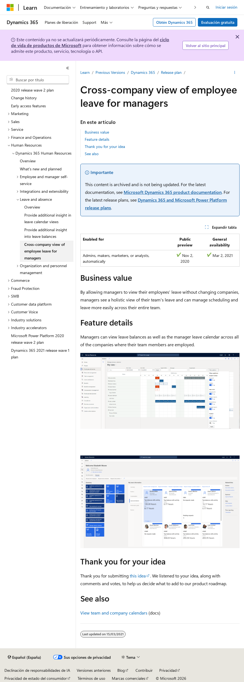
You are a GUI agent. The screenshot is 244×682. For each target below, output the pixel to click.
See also (92, 153)
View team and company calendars (113, 613)
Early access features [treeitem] (28, 105)
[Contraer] (67, 68)
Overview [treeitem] (28, 160)
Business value (97, 132)
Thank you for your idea (105, 146)
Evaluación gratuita (217, 22)
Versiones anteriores (94, 670)
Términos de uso (91, 678)
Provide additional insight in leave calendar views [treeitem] (47, 218)
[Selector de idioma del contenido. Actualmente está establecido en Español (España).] (24, 657)
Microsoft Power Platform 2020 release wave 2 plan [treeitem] (37, 339)
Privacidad (168, 670)
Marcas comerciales (128, 678)
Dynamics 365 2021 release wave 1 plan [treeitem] (40, 354)
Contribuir (144, 670)
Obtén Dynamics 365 (174, 22)
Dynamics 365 (143, 72)
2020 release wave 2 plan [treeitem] (32, 90)
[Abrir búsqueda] (207, 7)
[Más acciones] (235, 72)
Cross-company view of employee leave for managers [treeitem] (44, 251)
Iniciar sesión (226, 7)
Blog (121, 670)
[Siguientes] (195, 7)
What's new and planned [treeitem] (41, 168)
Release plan (171, 72)
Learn (85, 72)
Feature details (97, 139)
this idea (138, 576)
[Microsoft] (10, 7)
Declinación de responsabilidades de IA (37, 670)
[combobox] (38, 79)
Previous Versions (110, 72)
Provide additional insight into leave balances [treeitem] (45, 233)
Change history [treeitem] (24, 97)
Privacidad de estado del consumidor (35, 678)
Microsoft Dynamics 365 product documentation (173, 192)
